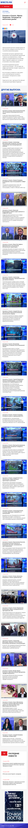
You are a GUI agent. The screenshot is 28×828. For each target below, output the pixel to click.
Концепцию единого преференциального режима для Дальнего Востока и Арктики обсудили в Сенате (13, 765)
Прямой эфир (5, 6)
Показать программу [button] (19, 6)
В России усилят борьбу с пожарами (12, 774)
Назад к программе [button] (6, 12)
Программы (5, 11)
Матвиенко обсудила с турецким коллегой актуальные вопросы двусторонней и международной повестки (14, 783)
